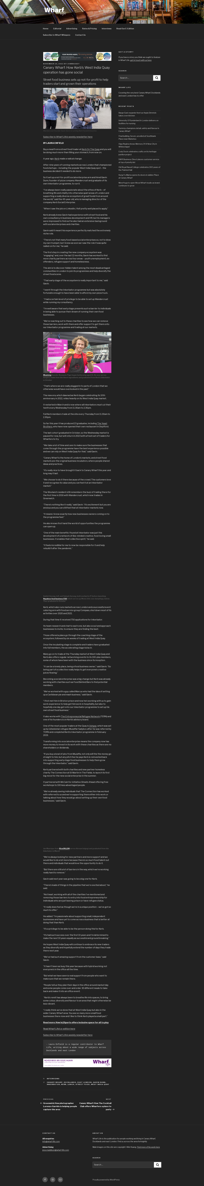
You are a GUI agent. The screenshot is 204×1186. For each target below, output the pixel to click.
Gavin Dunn (99, 1082)
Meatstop (47, 375)
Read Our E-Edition (125, 28)
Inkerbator (53, 1084)
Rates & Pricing (89, 28)
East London (84, 1082)
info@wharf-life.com (51, 1141)
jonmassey (73, 64)
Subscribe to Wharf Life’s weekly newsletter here (68, 137)
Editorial (57, 28)
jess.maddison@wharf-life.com (55, 1150)
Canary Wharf (55, 1082)
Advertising (71, 28)
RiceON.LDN (64, 848)
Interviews (106, 28)
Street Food (83, 1084)
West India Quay (100, 1084)
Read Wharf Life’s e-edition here (59, 1029)
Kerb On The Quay (91, 149)
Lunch (71, 1084)
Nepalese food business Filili (55, 599)
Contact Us (80, 35)
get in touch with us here (141, 60)
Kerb (57, 158)
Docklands (70, 1082)
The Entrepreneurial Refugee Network (80, 716)
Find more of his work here (148, 1147)
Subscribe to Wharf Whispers (56, 35)
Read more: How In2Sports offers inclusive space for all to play (76, 1022)
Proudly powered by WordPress (106, 1180)
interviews (53, 1079)
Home (45, 28)
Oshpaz (93, 726)
